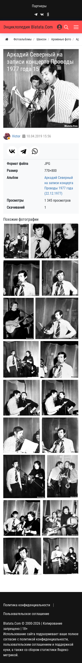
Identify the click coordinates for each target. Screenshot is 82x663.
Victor (16, 136)
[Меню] (76, 27)
